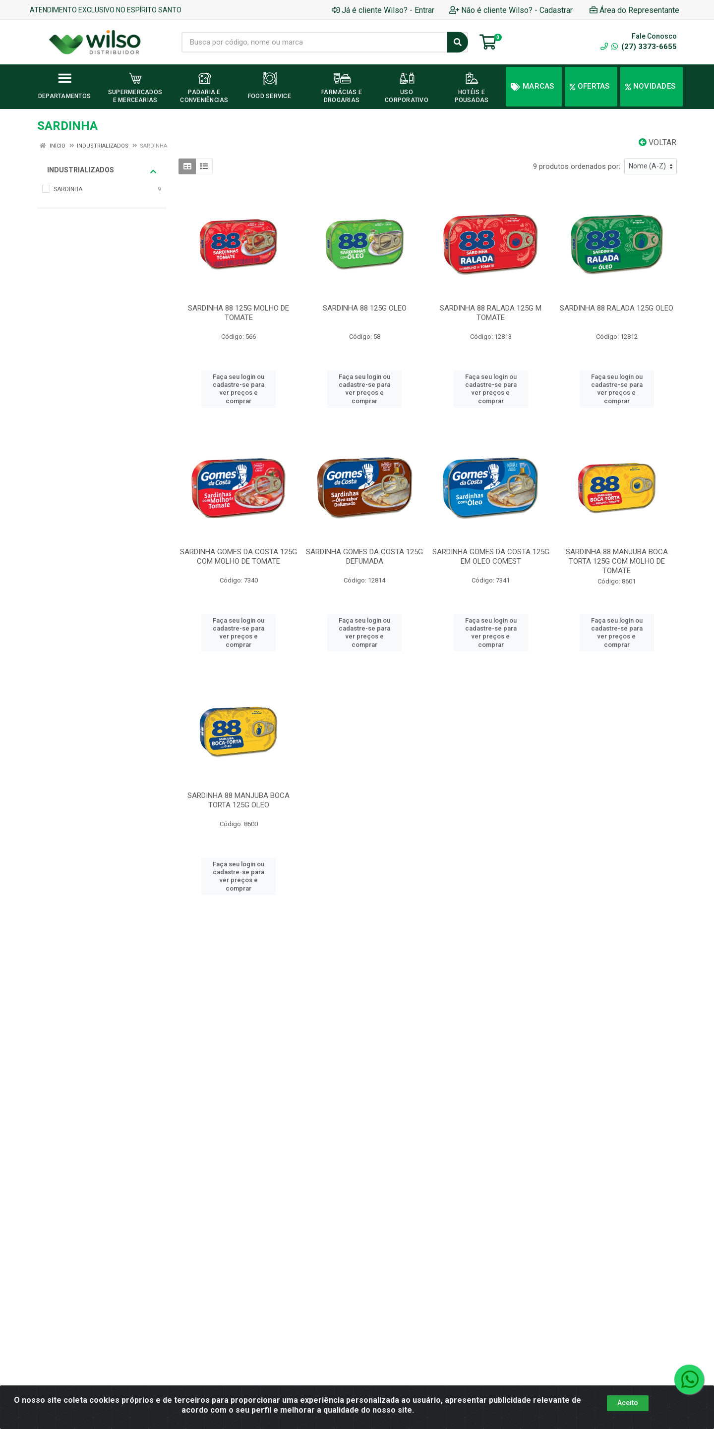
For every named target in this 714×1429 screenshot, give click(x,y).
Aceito (627, 1403)
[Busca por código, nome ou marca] (314, 42)
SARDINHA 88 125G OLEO (365, 308)
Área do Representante (634, 10)
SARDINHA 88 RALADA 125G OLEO (616, 308)
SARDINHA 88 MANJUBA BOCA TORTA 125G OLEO (238, 800)
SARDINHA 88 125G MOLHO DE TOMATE (238, 313)
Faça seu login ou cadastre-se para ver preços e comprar (238, 389)
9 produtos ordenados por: (576, 166)
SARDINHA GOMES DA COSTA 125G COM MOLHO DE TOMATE (238, 556)
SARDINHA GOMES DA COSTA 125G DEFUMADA (364, 556)
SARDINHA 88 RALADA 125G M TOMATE (490, 313)
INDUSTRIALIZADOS (101, 170)
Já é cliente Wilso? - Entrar (383, 10)
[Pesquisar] (457, 42)
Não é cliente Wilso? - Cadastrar (511, 10)
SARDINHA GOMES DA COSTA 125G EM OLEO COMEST (490, 556)
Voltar (657, 142)
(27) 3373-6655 (644, 46)
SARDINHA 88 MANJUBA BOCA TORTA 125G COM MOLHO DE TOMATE (617, 561)
